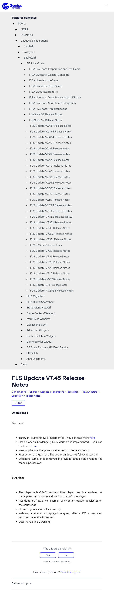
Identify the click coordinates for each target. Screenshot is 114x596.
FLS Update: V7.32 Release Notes (50, 251)
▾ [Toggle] (13, 23)
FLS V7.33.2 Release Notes (46, 245)
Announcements (36, 359)
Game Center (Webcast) (40, 313)
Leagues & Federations (34, 40)
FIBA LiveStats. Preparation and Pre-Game (54, 69)
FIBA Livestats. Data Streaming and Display (55, 97)
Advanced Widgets (37, 330)
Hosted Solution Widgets (41, 336)
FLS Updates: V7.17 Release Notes (50, 279)
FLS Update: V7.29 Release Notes (50, 262)
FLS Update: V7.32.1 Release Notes (50, 239)
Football (28, 46)
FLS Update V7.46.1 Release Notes (50, 143)
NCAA (24, 29)
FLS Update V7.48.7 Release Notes (50, 126)
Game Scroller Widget (39, 341)
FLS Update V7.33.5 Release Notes (51, 211)
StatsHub (32, 353)
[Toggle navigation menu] (105, 6)
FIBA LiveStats (35, 63)
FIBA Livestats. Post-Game (45, 86)
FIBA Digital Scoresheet (40, 302)
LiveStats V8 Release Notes (45, 114)
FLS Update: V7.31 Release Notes (49, 256)
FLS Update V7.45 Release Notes (50, 154)
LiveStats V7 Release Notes (45, 120)
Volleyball (29, 52)
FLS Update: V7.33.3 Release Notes (51, 216)
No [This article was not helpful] (66, 555)
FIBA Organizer (35, 296)
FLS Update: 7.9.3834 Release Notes (52, 290)
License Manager (36, 324)
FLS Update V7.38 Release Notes (50, 177)
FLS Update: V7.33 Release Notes (50, 228)
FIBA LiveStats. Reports (43, 92)
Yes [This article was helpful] (47, 555)
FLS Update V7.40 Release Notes (50, 171)
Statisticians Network (38, 307)
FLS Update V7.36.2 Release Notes (51, 182)
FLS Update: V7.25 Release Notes (50, 268)
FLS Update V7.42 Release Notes (49, 160)
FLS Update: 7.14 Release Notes (49, 285)
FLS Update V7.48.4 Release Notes (51, 137)
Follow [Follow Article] (18, 402)
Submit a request (71, 572)
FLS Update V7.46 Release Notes (50, 148)
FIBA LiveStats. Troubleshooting (48, 109)
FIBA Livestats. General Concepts (49, 75)
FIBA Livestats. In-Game (43, 80)
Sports (22, 23)
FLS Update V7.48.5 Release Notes (51, 131)
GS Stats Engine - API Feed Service (47, 347)
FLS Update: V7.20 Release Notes (50, 273)
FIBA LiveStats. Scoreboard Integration (52, 103)
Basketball (30, 57)
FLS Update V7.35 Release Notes (50, 200)
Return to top (22, 583)
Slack (24, 364)
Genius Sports (19, 391)
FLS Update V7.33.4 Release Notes (51, 205)
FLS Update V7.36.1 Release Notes (50, 188)
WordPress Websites (38, 319)
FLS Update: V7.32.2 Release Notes (51, 234)
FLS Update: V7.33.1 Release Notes (50, 222)
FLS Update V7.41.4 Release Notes (50, 165)
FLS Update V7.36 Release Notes (50, 194)
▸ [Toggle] (16, 29)
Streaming (27, 35)
